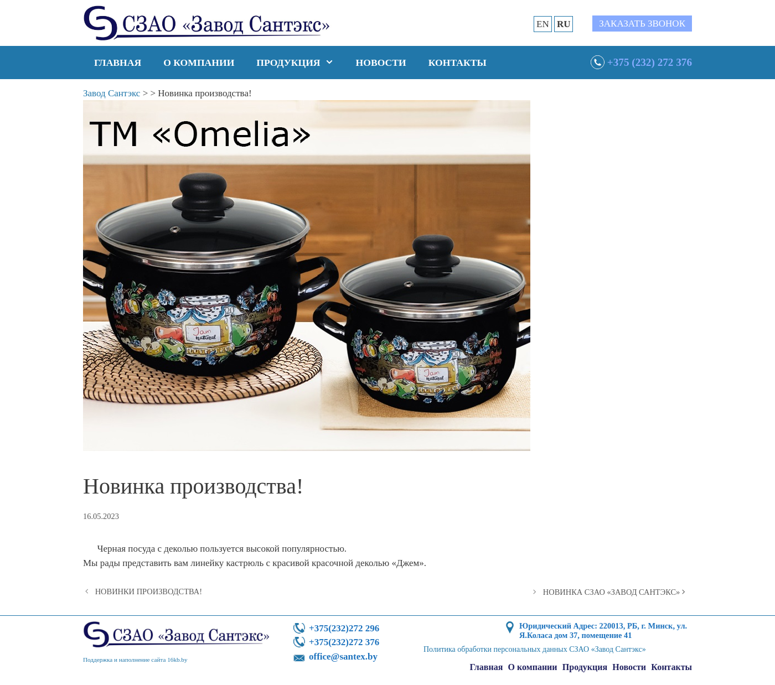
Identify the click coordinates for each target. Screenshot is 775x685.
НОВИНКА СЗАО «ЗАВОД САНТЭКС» (611, 592)
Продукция (300, 62)
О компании (198, 62)
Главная (117, 62)
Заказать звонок (642, 23)
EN (542, 24)
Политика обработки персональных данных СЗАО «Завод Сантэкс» (534, 649)
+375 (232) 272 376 (649, 62)
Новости (381, 62)
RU (564, 24)
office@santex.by (343, 656)
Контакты (457, 62)
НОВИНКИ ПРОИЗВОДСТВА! (148, 591)
